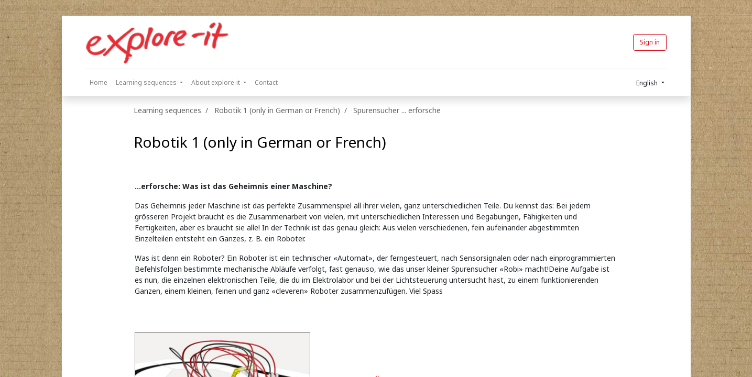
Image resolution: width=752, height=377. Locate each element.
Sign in (650, 42)
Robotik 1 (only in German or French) (260, 142)
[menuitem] (98, 83)
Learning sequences (167, 110)
